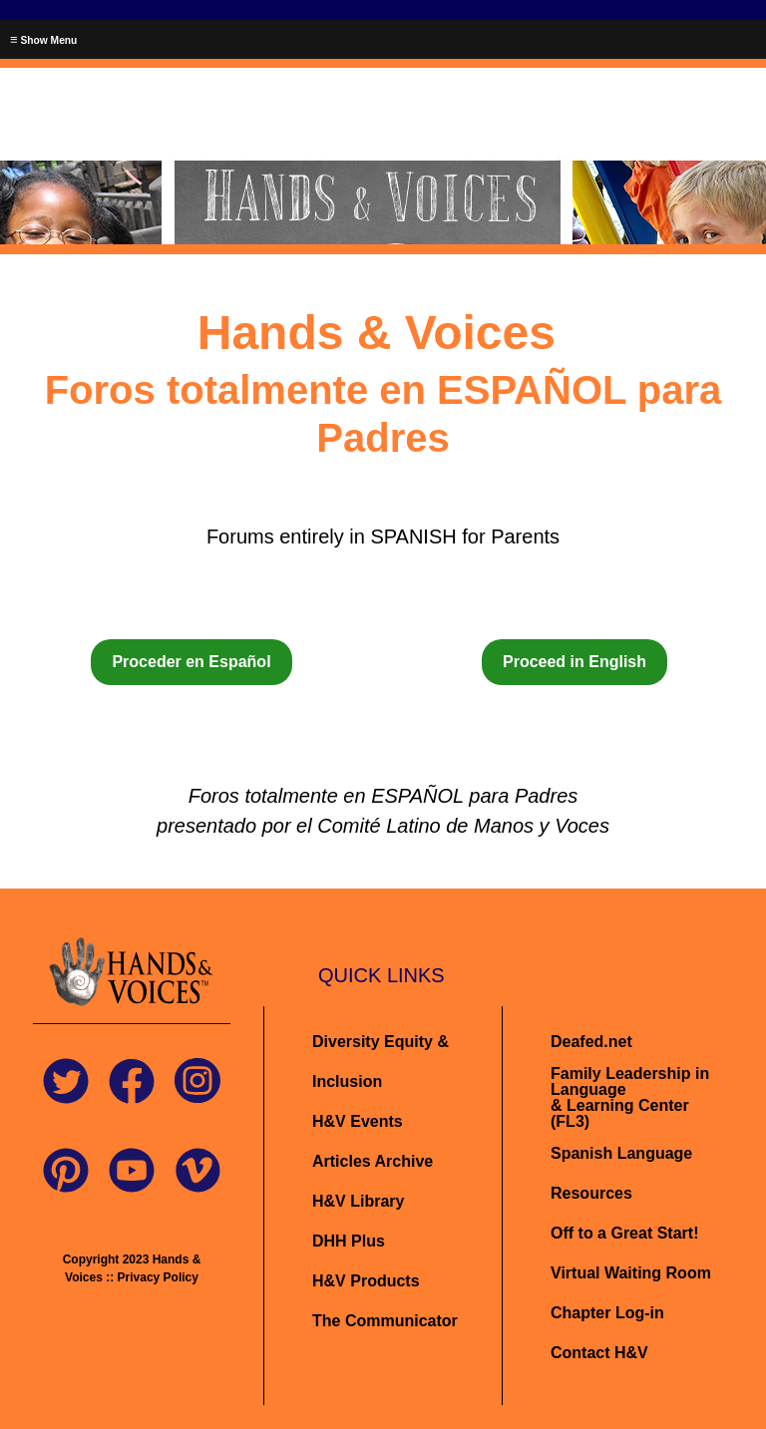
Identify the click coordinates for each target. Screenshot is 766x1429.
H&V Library (358, 1201)
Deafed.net (591, 1041)
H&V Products (366, 1280)
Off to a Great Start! (624, 1233)
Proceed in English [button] (574, 661)
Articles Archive (372, 1161)
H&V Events (357, 1121)
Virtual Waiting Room (631, 1272)
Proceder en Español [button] (191, 661)
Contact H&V (599, 1352)
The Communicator (385, 1320)
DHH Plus (348, 1241)
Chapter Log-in (607, 1312)
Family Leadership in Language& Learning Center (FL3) (630, 1097)
